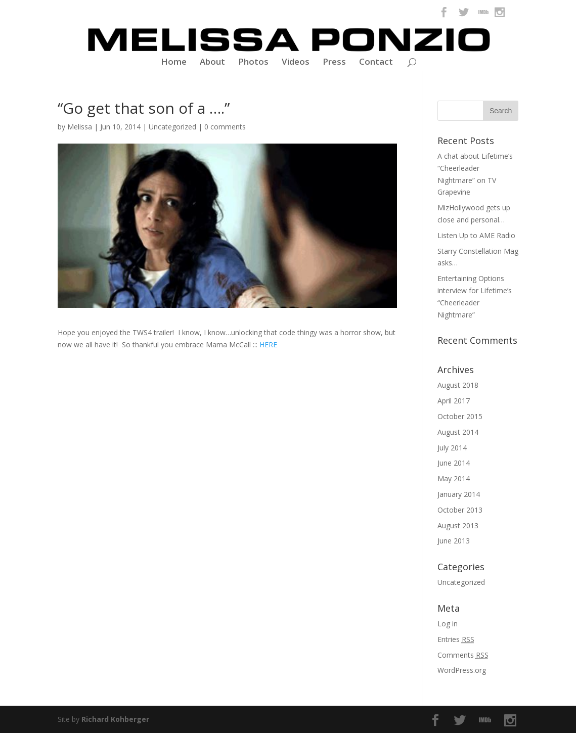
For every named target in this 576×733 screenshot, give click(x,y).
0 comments (225, 126)
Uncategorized (172, 126)
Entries (455, 639)
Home (174, 62)
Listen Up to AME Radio (476, 235)
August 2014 (457, 432)
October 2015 (459, 416)
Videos (295, 62)
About (212, 62)
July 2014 (452, 447)
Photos (253, 62)
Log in (447, 623)
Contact (376, 62)
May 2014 (453, 478)
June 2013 (453, 540)
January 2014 (458, 494)
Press (334, 62)
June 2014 (453, 463)
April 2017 (453, 400)
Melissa (79, 126)
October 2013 (459, 510)
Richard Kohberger (115, 719)
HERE (268, 344)
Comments (463, 655)
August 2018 (457, 385)
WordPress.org (461, 670)
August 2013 (457, 525)
